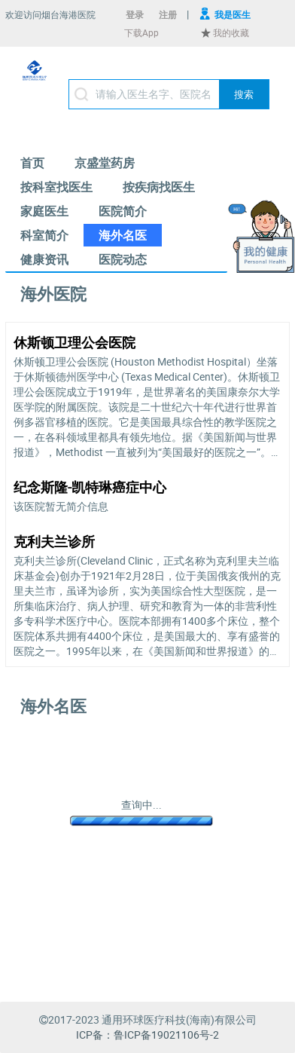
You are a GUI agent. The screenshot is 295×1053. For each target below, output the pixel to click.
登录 (135, 14)
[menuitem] (32, 163)
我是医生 (232, 14)
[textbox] (169, 94)
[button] (244, 94)
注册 (168, 14)
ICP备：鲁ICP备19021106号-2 (147, 1034)
